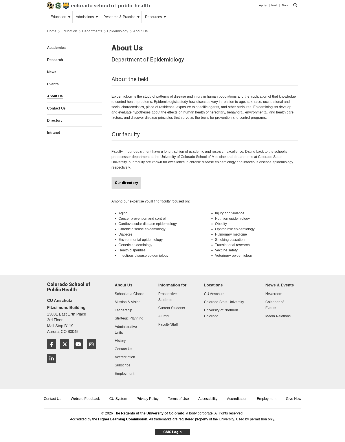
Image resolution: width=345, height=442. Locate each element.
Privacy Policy (148, 399)
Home (52, 31)
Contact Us (123, 349)
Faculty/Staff (168, 324)
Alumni (163, 316)
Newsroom (273, 294)
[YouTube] (80, 351)
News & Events (279, 285)
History (120, 341)
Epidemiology (117, 31)
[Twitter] (66, 351)
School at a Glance (130, 294)
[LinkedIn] (53, 365)
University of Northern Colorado (221, 313)
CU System (118, 399)
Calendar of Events (274, 305)
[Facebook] (53, 351)
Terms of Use (178, 399)
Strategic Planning (129, 318)
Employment (124, 373)
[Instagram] (93, 351)
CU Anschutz (214, 294)
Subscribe (122, 365)
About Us (123, 285)
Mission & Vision (128, 302)
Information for (172, 285)
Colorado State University (224, 302)
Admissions (87, 17)
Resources (155, 17)
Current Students (171, 308)
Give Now (293, 399)
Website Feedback (85, 399)
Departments (92, 31)
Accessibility (207, 399)
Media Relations (278, 316)
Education (60, 17)
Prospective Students (167, 297)
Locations (213, 285)
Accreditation (125, 357)
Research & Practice (121, 17)
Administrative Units (126, 329)
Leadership (123, 310)
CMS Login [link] (172, 432)
